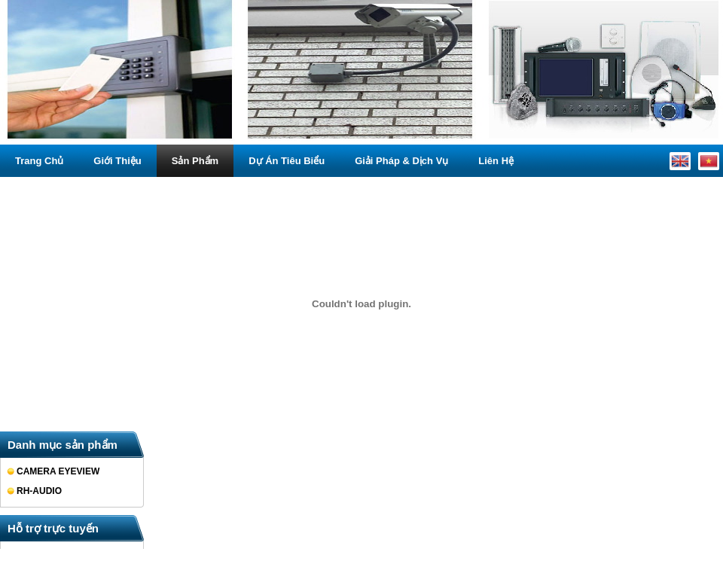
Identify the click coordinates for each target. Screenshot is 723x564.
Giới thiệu (117, 160)
